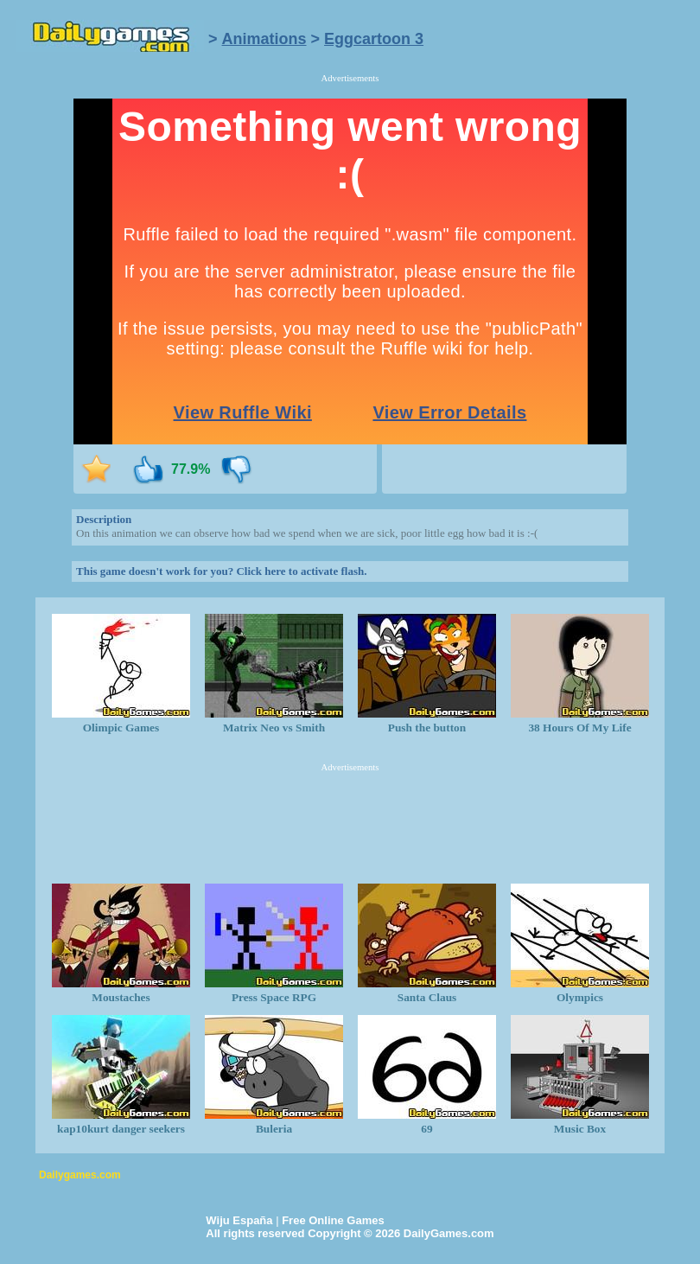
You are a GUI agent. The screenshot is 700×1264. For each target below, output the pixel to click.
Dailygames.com (80, 1175)
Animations (264, 39)
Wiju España (239, 1220)
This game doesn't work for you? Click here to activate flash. (221, 571)
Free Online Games (333, 1220)
